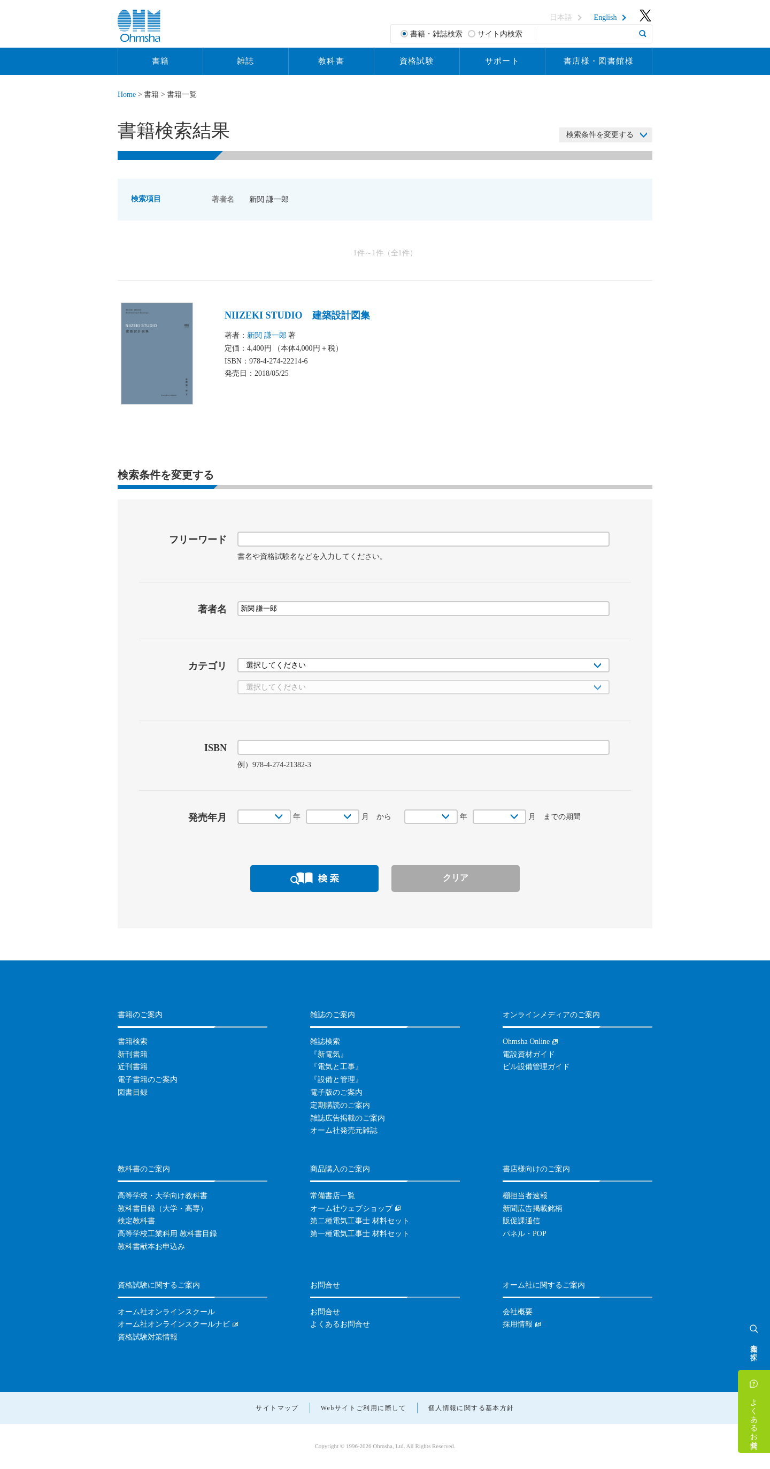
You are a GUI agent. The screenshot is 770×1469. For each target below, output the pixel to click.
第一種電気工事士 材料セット (360, 1234)
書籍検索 (133, 1042)
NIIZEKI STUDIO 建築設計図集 (297, 315)
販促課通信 (521, 1221)
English (605, 17)
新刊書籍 (133, 1054)
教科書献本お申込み (151, 1247)
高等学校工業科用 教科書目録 (167, 1234)
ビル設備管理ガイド (536, 1067)
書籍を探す (754, 1348)
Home (127, 94)
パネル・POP (524, 1234)
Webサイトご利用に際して (363, 1408)
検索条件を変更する (600, 135)
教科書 (331, 61)
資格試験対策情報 (148, 1337)
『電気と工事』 (336, 1067)
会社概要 (518, 1312)
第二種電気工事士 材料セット (360, 1221)
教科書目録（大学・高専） (162, 1209)
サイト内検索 (500, 34)
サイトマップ (277, 1408)
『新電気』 (329, 1054)
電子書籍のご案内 (148, 1080)
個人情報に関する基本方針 (471, 1408)
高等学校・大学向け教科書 (162, 1196)
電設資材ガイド (529, 1054)
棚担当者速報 (525, 1196)
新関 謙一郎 (267, 335)
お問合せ (325, 1312)
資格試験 (417, 61)
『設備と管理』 (336, 1080)
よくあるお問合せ (754, 1419)
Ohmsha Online (526, 1042)
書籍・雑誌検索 (436, 34)
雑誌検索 (325, 1042)
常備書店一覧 (332, 1196)
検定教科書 (136, 1221)
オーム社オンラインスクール (166, 1312)
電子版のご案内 (336, 1092)
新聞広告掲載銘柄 (533, 1209)
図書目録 (133, 1092)
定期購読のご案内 (340, 1105)
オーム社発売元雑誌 (344, 1130)
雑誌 (246, 61)
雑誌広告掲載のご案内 (347, 1118)
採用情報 (518, 1324)
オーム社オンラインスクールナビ (174, 1324)
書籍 (161, 61)
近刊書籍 (133, 1067)
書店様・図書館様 (599, 61)
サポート (502, 61)
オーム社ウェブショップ (351, 1209)
